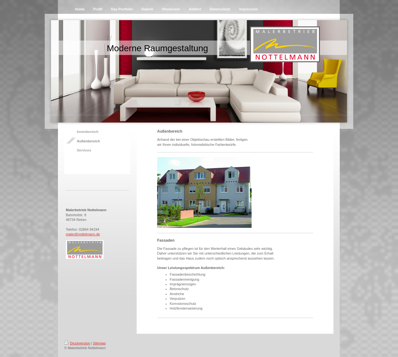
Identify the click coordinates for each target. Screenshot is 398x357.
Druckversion (77, 343)
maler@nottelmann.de (83, 234)
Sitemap (99, 343)
